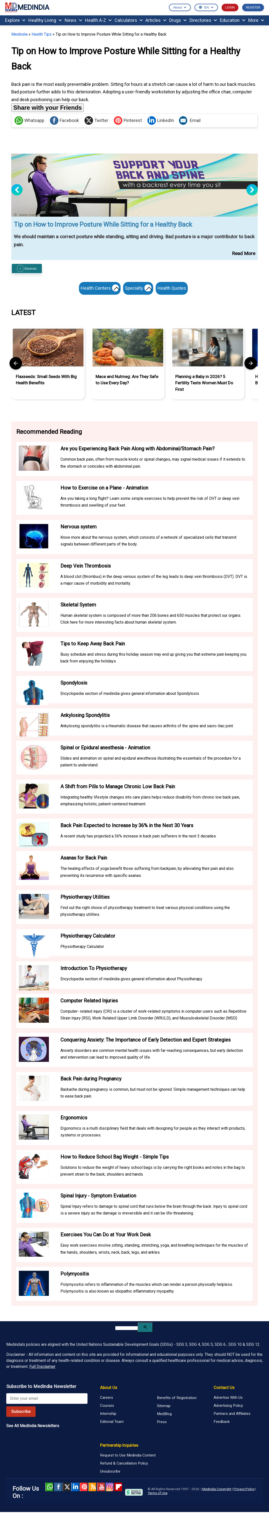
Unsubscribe (110, 1472)
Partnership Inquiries (119, 1446)
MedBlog (164, 1415)
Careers (106, 1398)
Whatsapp (29, 120)
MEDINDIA (27, 8)
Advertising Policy (228, 1406)
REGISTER (253, 7)
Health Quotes (173, 288)
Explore (15, 20)
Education (232, 20)
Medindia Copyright (216, 1490)
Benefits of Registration (177, 1399)
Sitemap (163, 1407)
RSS (92, 1487)
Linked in (75, 1487)
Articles (155, 20)
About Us (108, 1388)
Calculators (129, 20)
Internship (108, 1414)
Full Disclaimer (42, 1367)
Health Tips (42, 34)
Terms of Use (157, 1494)
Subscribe (21, 1412)
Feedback (222, 1422)
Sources (27, 268)
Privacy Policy (244, 1490)
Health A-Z (98, 20)
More (256, 20)
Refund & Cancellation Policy (124, 1464)
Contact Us (224, 1388)
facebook (57, 1487)
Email (190, 120)
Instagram (109, 1487)
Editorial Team (112, 1422)
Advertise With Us (228, 1398)
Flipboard (118, 1487)
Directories (203, 20)
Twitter (96, 120)
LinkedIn (160, 120)
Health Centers (99, 288)
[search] (126, 1329)
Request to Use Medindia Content (128, 1456)
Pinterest (128, 120)
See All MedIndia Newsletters (32, 1426)
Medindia (19, 34)
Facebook (64, 120)
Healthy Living (45, 20)
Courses (107, 1406)
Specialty (139, 288)
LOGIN (230, 7)
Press (162, 1423)
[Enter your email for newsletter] (46, 1399)
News (73, 20)
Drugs (178, 20)
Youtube (101, 1487)
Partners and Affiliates (232, 1414)
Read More (243, 253)
